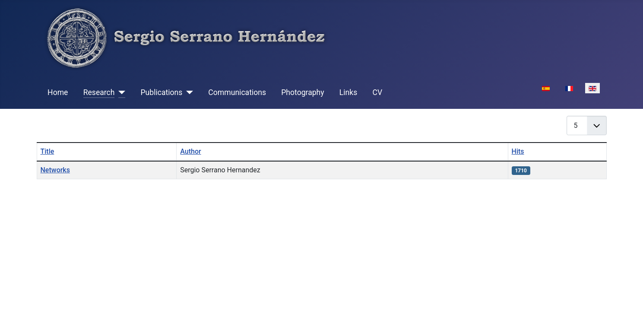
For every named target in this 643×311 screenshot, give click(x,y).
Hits (518, 151)
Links (348, 92)
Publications (161, 92)
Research (99, 92)
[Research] (119, 92)
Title (47, 151)
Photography (302, 92)
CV (377, 92)
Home (58, 92)
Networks (55, 170)
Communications (237, 92)
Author (190, 151)
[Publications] (187, 92)
